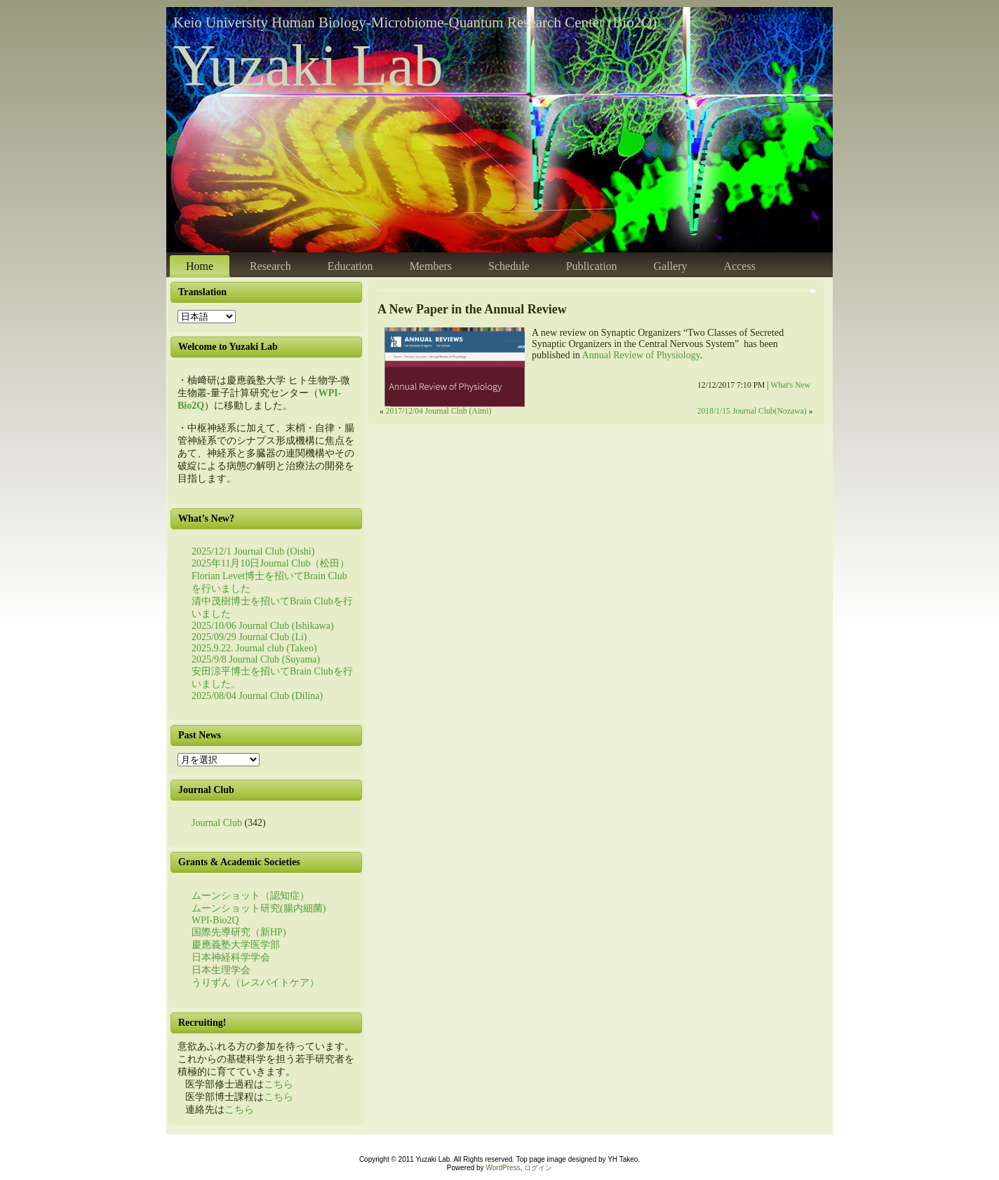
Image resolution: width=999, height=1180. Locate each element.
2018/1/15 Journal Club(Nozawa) (752, 411)
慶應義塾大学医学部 (236, 945)
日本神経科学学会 (231, 957)
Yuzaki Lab (308, 65)
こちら (278, 1084)
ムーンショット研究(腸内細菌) (259, 908)
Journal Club (217, 823)
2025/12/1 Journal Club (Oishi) (253, 551)
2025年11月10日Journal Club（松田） (270, 563)
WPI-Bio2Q (215, 920)
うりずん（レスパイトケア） (255, 982)
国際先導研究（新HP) (239, 932)
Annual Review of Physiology (641, 355)
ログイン (538, 1168)
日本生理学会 (221, 970)
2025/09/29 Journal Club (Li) (249, 637)
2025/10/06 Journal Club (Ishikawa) (263, 625)
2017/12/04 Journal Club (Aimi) (439, 411)
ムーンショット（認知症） (250, 895)
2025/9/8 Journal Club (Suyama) (256, 659)
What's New (790, 385)
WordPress (502, 1168)
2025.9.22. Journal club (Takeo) (254, 648)
